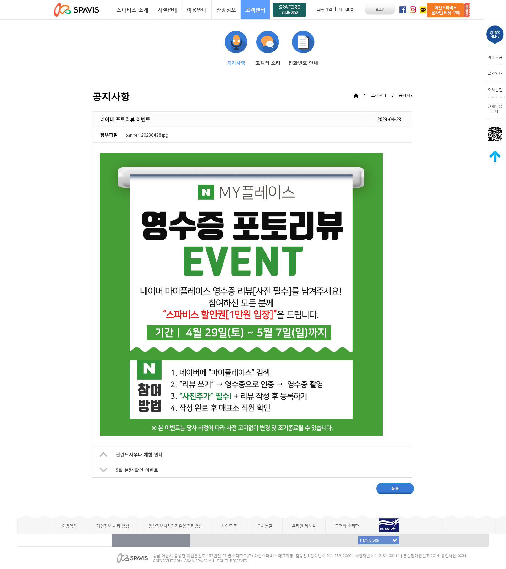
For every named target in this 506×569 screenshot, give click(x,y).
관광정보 (226, 9)
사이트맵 (346, 9)
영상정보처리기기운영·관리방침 (175, 525)
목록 (395, 488)
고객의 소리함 (347, 525)
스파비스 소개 (132, 9)
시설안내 (167, 9)
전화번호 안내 (303, 48)
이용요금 (495, 56)
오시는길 (495, 89)
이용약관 (69, 525)
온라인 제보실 (304, 525)
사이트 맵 (229, 525)
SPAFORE (289, 9)
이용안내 (197, 9)
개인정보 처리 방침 (112, 525)
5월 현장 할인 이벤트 (137, 470)
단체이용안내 (495, 108)
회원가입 (324, 9)
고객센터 (255, 9)
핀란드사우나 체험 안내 (139, 454)
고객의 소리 (267, 48)
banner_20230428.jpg (146, 135)
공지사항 (236, 48)
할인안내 (495, 73)
